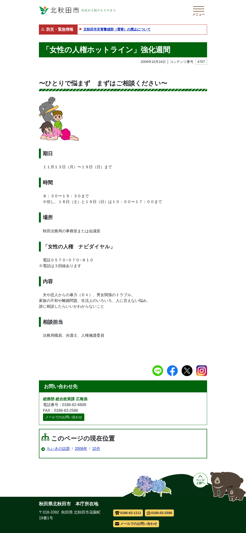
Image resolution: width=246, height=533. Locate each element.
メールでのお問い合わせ (63, 417)
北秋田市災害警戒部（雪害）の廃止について (117, 29)
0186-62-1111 (128, 513)
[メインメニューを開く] (198, 10)
